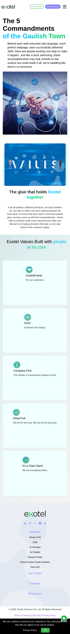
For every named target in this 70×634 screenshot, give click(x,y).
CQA (35, 542)
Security (36, 615)
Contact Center (35, 557)
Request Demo (52, 7)
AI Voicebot (35, 547)
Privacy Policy (49, 615)
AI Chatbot (35, 552)
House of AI (35, 537)
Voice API (35, 567)
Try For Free (36, 7)
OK (45, 630)
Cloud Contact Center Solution (35, 562)
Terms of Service (22, 615)
